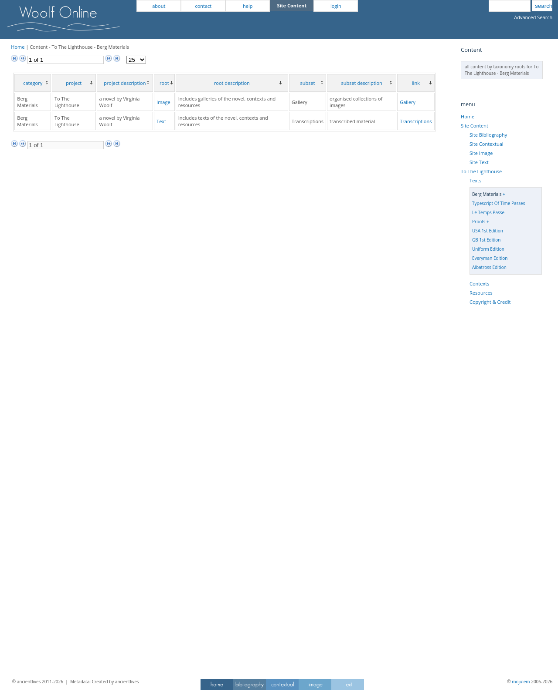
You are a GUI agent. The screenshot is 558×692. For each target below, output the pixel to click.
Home (17, 47)
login (335, 6)
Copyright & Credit (490, 302)
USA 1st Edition (487, 231)
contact (203, 6)
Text (161, 121)
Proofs (478, 221)
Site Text (479, 162)
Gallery (407, 102)
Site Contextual (486, 144)
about (158, 6)
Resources (481, 292)
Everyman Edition (489, 258)
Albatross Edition (489, 267)
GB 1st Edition (486, 240)
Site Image (481, 153)
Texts (475, 180)
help (247, 6)
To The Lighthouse (481, 171)
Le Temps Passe (488, 212)
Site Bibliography (488, 134)
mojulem (521, 682)
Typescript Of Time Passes (498, 203)
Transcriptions (416, 121)
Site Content (474, 125)
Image (163, 102)
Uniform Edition (488, 249)
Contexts (479, 283)
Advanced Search (533, 17)
